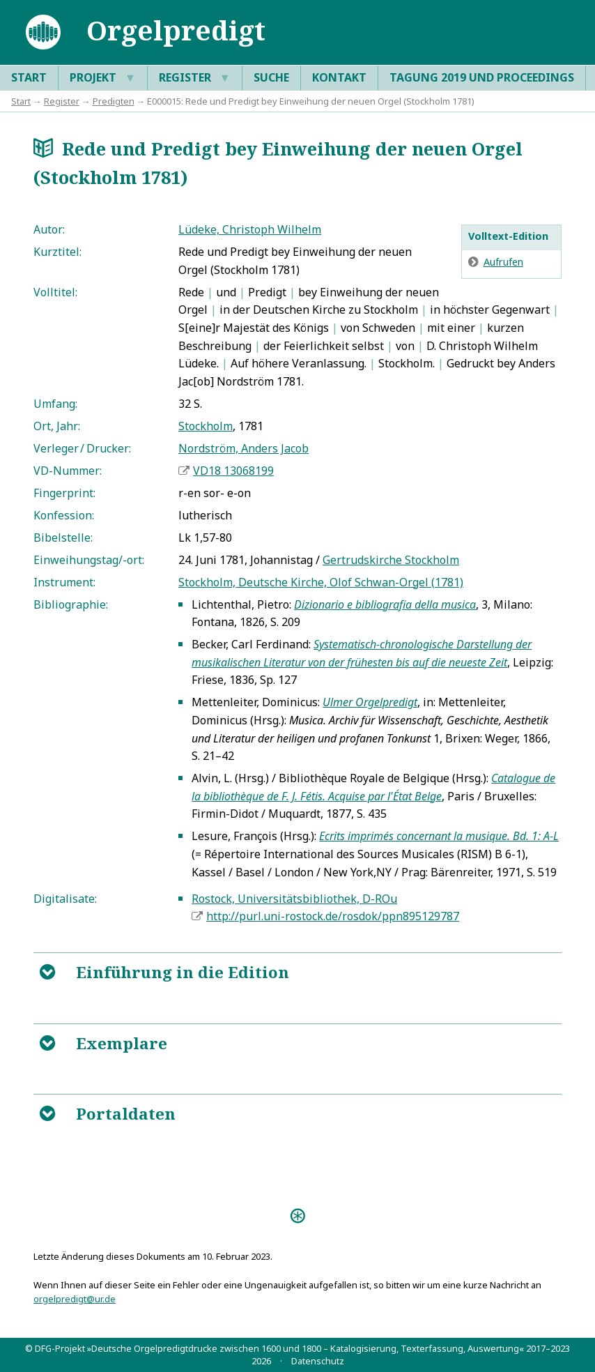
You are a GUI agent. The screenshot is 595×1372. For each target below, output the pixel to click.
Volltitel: (55, 292)
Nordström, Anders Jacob (243, 448)
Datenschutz (317, 1361)
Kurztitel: (57, 251)
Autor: (49, 229)
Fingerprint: (64, 493)
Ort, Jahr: (56, 426)
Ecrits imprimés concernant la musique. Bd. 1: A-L (439, 836)
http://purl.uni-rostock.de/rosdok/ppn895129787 (332, 916)
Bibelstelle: (63, 537)
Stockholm (205, 426)
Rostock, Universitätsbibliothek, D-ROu (294, 898)
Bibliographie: (70, 604)
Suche (271, 77)
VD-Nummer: (67, 470)
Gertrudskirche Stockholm (391, 559)
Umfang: (55, 403)
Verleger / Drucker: (82, 448)
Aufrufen (503, 261)
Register (195, 78)
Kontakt (339, 77)
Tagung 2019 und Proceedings (481, 77)
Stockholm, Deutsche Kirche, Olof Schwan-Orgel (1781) (320, 582)
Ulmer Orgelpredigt (370, 702)
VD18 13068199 (233, 470)
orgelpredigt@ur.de (74, 1299)
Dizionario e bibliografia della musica (385, 604)
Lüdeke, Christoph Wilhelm (249, 229)
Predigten (113, 101)
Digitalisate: (65, 898)
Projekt (103, 78)
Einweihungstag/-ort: (88, 559)
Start (29, 77)
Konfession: (63, 515)
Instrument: (64, 582)
